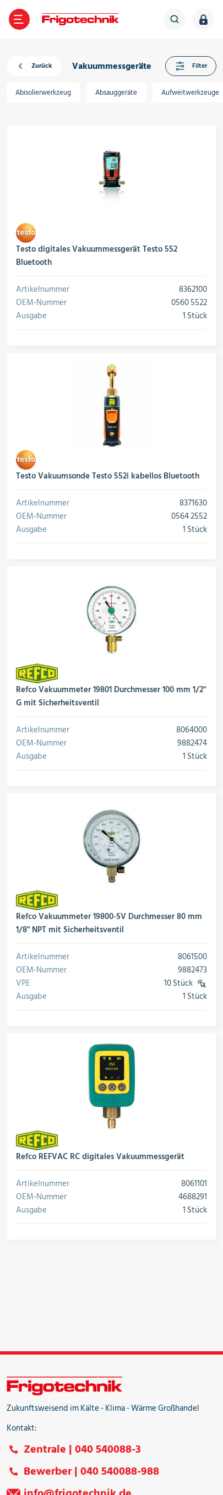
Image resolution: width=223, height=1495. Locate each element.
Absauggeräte (116, 92)
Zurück (34, 66)
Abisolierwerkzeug (43, 92)
